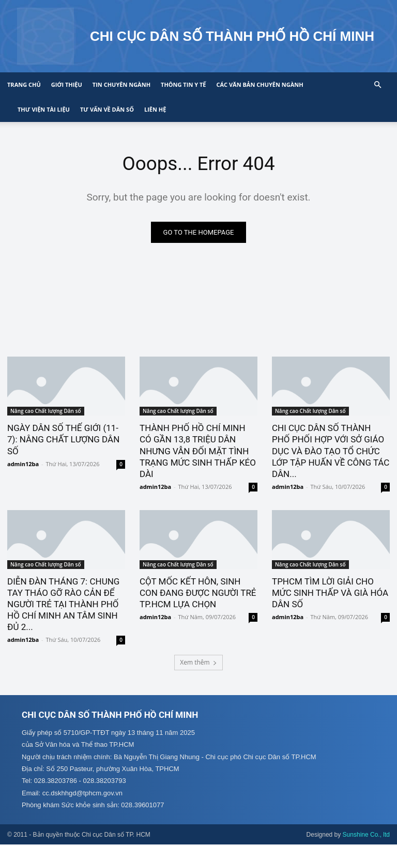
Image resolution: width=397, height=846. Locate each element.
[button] (377, 85)
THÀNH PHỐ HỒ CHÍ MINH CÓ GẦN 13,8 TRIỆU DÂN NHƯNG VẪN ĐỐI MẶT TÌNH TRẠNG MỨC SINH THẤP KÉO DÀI (198, 451)
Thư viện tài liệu (44, 109)
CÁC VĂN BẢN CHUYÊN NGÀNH (259, 84)
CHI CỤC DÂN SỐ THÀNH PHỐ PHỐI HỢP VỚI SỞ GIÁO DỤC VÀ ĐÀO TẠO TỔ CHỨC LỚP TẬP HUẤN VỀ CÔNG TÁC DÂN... (330, 451)
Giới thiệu (66, 84)
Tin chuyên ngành (121, 84)
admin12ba (23, 464)
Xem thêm (198, 662)
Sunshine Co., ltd (366, 836)
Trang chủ (24, 84)
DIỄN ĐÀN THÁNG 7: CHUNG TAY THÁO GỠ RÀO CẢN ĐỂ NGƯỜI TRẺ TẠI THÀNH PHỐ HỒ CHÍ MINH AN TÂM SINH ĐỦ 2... (63, 605)
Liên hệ (155, 109)
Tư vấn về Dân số (107, 109)
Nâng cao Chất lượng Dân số (45, 411)
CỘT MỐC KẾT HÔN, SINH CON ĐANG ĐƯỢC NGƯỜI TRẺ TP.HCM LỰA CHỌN (198, 593)
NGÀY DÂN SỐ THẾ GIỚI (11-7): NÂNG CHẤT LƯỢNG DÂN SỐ (63, 439)
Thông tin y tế (183, 84)
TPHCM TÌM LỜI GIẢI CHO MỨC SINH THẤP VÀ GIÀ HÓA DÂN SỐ (330, 593)
